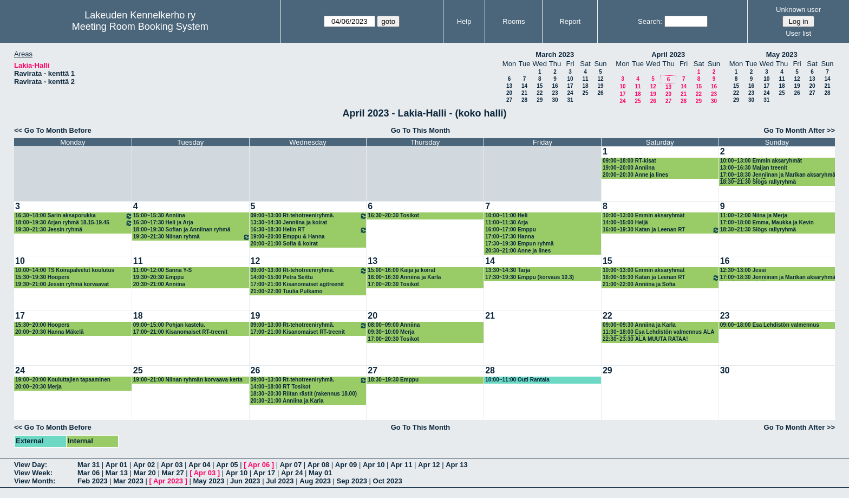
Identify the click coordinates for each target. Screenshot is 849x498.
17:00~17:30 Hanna (509, 237)
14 (524, 86)
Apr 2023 (168, 481)
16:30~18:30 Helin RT (309, 230)
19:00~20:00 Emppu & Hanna (288, 237)
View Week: (33, 473)
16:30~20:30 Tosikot (393, 215)
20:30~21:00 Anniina (159, 284)
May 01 (320, 473)
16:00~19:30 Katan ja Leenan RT (661, 230)
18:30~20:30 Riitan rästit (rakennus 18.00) (304, 394)
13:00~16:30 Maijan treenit (753, 168)
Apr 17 (264, 473)
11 (585, 79)
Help (464, 21)
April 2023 (668, 54)
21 (524, 93)
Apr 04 (199, 465)
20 (509, 93)
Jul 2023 (279, 481)
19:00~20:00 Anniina (629, 168)
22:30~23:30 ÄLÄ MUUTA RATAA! (645, 339)
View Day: (30, 465)
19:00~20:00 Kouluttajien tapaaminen (62, 380)
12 (600, 79)
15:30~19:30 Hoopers (42, 277)
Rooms (513, 21)
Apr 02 (144, 465)
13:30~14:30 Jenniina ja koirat (289, 222)
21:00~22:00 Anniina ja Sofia (639, 284)
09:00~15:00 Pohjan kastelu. (169, 325)
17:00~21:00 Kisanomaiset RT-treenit (180, 332)
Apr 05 (227, 465)
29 (540, 100)
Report (569, 21)
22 (540, 93)
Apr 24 (292, 473)
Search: (650, 21)
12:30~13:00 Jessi (743, 270)
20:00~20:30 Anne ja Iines (635, 175)
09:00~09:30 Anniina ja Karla (639, 325)
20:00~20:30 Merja (38, 387)
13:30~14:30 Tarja (507, 270)
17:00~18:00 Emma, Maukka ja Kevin (767, 222)
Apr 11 (401, 465)
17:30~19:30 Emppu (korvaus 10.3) (529, 277)
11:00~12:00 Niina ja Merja (753, 215)
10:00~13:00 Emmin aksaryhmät (761, 161)
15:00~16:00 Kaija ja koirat (401, 270)
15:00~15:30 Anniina (159, 215)
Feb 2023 (92, 481)
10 (570, 79)
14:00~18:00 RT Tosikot (281, 387)
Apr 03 (171, 465)
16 (555, 86)
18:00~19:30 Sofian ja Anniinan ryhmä (181, 229)
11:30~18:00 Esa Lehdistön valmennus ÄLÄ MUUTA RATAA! (658, 332)
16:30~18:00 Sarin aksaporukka (74, 215)
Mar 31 (88, 465)
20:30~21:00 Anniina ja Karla (287, 401)
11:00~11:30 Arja (506, 222)
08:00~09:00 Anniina (394, 325)
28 (524, 100)
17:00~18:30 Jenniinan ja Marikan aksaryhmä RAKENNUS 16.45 (777, 175)
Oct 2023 (387, 481)
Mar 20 (145, 473)
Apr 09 (346, 465)
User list (798, 33)
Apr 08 (318, 465)
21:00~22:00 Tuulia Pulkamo (287, 291)
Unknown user (798, 9)
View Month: (34, 481)
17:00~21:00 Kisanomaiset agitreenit (297, 284)
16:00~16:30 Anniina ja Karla (404, 277)
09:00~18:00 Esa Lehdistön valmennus (769, 325)
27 (509, 100)
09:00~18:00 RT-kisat (629, 161)
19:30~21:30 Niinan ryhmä (191, 237)
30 (555, 100)
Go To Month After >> (799, 130)
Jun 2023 (245, 481)
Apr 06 (259, 465)
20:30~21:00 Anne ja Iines (518, 251)
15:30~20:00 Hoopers (42, 325)
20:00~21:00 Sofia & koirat (284, 244)
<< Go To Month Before (53, 130)
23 (555, 93)
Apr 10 (373, 465)
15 (540, 86)
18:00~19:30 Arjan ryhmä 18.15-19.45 (74, 223)
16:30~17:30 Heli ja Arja (163, 222)
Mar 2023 (128, 481)
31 (570, 100)
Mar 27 (172, 473)
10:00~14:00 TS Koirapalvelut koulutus (64, 270)
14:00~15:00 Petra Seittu (282, 277)
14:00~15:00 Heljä (625, 222)
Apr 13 (456, 465)
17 (570, 86)
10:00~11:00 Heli (506, 215)
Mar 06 (88, 473)
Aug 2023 (315, 481)
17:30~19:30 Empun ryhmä (519, 244)
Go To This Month (420, 130)
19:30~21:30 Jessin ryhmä (48, 229)
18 (585, 86)
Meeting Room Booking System (140, 26)
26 (600, 93)
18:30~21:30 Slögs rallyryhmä (758, 182)
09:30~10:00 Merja (391, 332)
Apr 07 (291, 465)
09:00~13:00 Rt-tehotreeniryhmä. (309, 215)
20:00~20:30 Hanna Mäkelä (49, 332)
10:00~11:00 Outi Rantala (517, 380)
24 (570, 93)
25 (585, 93)
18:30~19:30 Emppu (393, 380)
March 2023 (554, 54)
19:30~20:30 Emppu (158, 277)
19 (600, 86)
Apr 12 (429, 465)
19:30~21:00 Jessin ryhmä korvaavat (62, 284)
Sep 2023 (352, 481)
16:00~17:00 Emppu (510, 229)
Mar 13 (117, 473)
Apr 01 (116, 465)
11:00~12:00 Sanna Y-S (162, 270)
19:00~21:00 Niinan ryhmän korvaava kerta (188, 380)
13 (509, 86)
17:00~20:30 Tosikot (393, 284)
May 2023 (782, 54)
